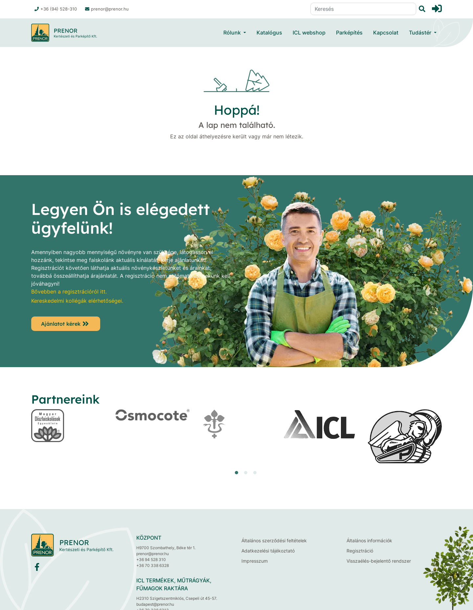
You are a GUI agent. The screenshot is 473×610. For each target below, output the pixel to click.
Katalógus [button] (269, 32)
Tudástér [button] (421, 32)
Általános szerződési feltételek (274, 540)
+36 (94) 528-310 (55, 9)
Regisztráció (360, 550)
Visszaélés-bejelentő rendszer (379, 561)
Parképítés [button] (349, 32)
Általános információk (369, 540)
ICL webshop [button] (309, 32)
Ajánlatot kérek (60, 323)
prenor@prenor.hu (107, 9)
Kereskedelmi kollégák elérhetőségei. (77, 300)
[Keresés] (363, 9)
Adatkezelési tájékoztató (268, 550)
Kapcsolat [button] (385, 32)
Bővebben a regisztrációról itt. (69, 291)
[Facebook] (36, 568)
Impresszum (254, 561)
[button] (236, 472)
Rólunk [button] (232, 32)
